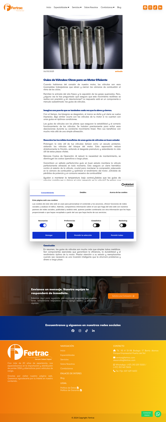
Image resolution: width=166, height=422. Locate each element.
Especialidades (61, 7)
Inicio (49, 7)
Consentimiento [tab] (47, 193)
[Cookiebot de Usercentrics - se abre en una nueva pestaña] (123, 185)
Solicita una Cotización (123, 296)
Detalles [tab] (83, 192)
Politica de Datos (69, 388)
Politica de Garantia (71, 390)
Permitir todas (117, 235)
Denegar (49, 235)
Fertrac (91, 417)
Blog (119, 7)
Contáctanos (107, 7)
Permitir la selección (83, 235)
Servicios (76, 7)
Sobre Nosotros (91, 7)
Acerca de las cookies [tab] (118, 192)
